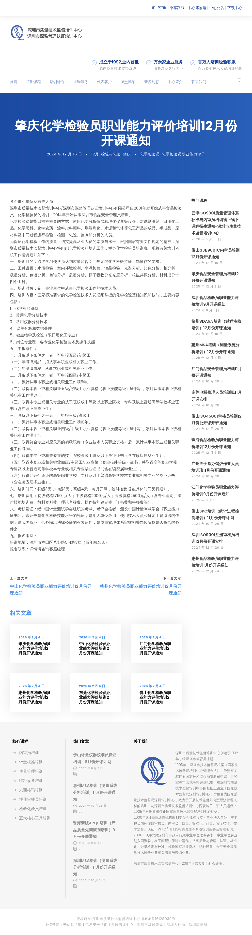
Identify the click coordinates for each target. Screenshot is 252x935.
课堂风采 (128, 81)
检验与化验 (111, 154)
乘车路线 (177, 7)
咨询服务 (80, 81)
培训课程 (33, 81)
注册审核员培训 (33, 799)
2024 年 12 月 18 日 (207, 334)
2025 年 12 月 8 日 (206, 286)
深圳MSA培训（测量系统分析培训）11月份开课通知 (95, 867)
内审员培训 (29, 752)
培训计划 (57, 81)
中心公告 (216, 7)
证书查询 (159, 7)
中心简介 (175, 81)
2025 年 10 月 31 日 (92, 880)
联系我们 (198, 81)
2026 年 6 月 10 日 (206, 239)
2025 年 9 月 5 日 (205, 500)
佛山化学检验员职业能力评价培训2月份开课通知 (155, 697)
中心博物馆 (197, 7)
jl (80, 774)
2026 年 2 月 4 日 (31, 637)
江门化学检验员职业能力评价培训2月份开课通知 (155, 648)
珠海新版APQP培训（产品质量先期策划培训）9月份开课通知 (94, 829)
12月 (95, 154)
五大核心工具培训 (35, 818)
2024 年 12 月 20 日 (207, 428)
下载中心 (234, 7)
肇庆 (127, 154)
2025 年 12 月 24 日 (207, 571)
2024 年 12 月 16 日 (64, 154)
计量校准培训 (31, 762)
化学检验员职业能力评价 (183, 154)
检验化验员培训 (33, 809)
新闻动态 (151, 81)
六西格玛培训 (31, 790)
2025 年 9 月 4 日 (91, 843)
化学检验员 (150, 154)
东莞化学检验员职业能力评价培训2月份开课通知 (94, 697)
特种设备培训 (31, 781)
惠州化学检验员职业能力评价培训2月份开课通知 (34, 697)
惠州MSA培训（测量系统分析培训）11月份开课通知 (95, 792)
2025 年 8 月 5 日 (91, 768)
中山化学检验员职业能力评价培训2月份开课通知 (94, 648)
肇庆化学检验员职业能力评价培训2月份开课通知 (34, 648)
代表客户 (104, 81)
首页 (13, 81)
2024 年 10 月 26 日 (207, 381)
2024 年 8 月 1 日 (205, 310)
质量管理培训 (31, 771)
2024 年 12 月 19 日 (207, 262)
